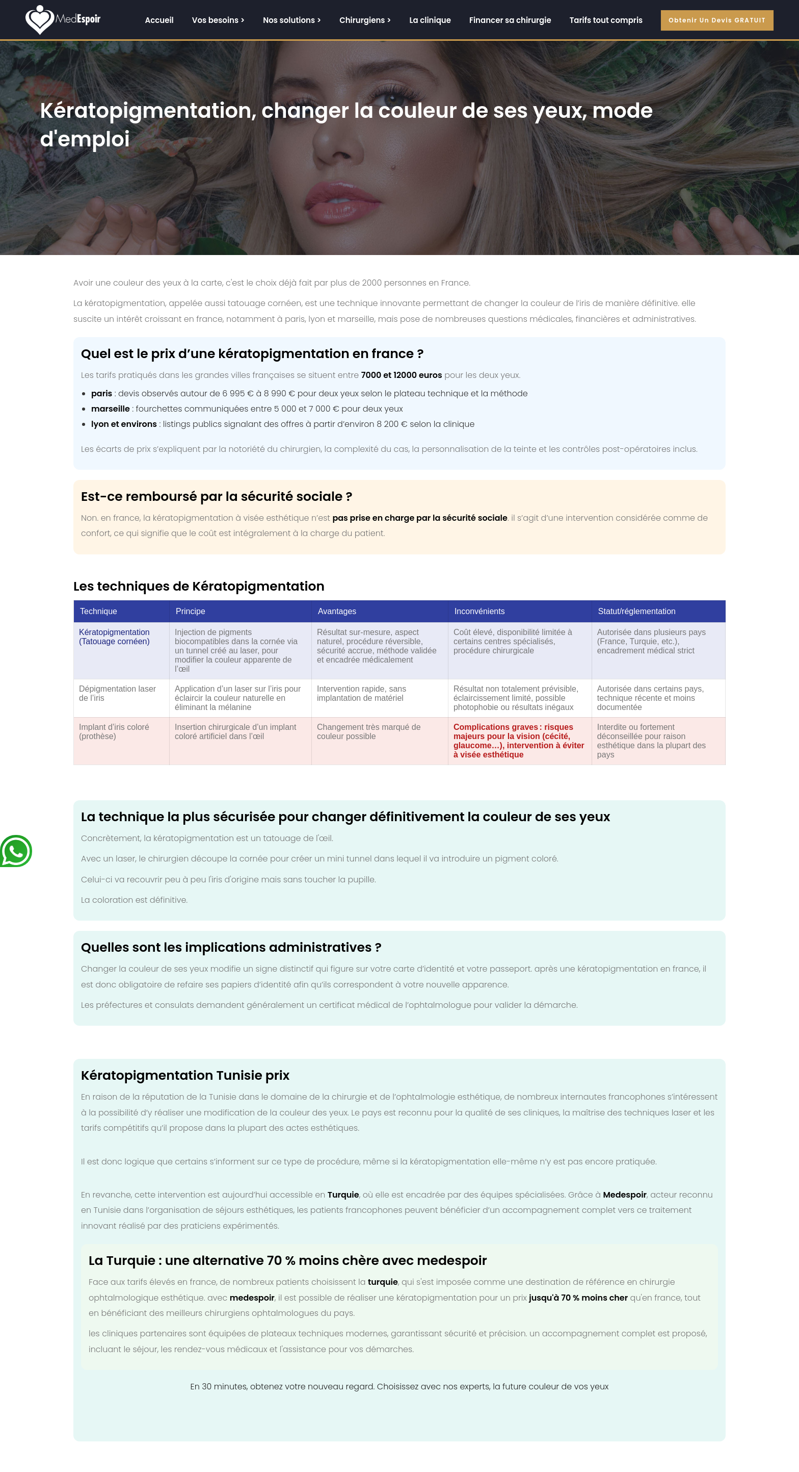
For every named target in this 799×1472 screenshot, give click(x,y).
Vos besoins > (218, 20)
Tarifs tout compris (606, 20)
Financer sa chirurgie (510, 20)
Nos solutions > (292, 20)
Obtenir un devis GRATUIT (717, 20)
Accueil (159, 20)
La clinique (430, 20)
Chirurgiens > (365, 20)
